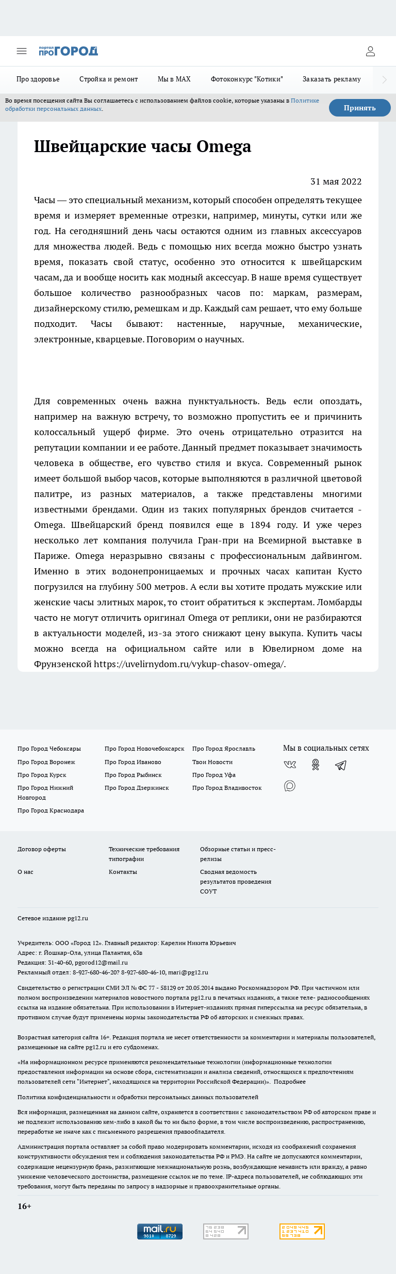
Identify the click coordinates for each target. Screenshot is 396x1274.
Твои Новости (212, 762)
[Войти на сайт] (370, 51)
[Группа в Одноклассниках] (315, 764)
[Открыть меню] (21, 51)
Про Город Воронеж (46, 762)
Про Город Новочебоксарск (144, 748)
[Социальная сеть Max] (290, 785)
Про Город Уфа (214, 775)
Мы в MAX (174, 79)
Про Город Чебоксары (49, 748)
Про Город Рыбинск (133, 775)
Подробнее (290, 1081)
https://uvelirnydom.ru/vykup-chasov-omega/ (189, 664)
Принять (360, 107)
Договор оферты (42, 849)
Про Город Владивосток (226, 787)
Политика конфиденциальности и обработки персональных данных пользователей (138, 1097)
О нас (26, 871)
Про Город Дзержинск (137, 787)
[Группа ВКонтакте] (290, 764)
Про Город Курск (42, 775)
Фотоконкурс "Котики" (247, 79)
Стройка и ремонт (108, 79)
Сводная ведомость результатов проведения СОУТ (235, 881)
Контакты (123, 871)
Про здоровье (38, 79)
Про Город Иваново (133, 762)
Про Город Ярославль (223, 748)
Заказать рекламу (332, 79)
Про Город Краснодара (51, 810)
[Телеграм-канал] (341, 764)
